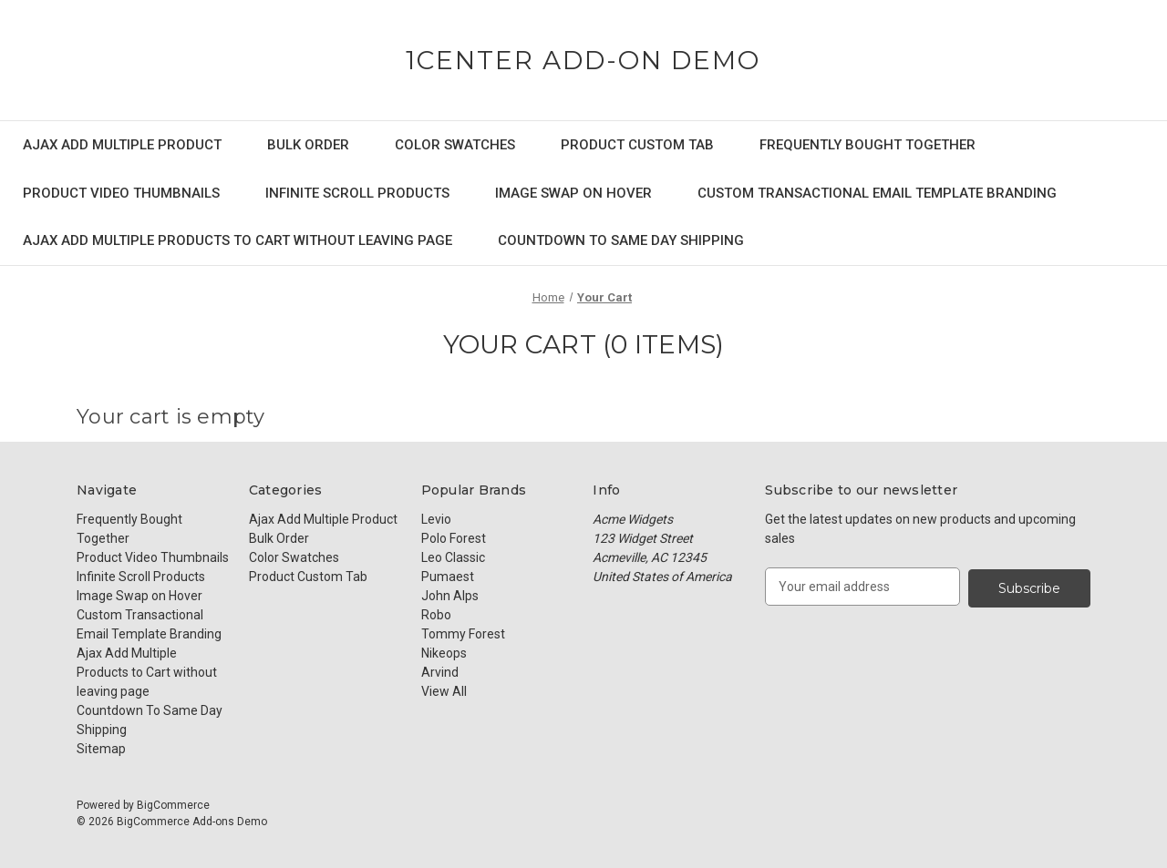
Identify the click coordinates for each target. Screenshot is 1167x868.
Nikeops (444, 653)
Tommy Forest (463, 634)
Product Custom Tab (637, 145)
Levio (436, 519)
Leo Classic (453, 557)
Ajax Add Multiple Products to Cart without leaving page (237, 240)
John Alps (450, 595)
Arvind (440, 672)
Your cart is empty (171, 416)
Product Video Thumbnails (121, 193)
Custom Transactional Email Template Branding (877, 193)
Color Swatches (455, 145)
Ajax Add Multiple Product (122, 145)
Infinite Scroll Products (357, 193)
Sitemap (101, 748)
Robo (436, 615)
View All (444, 691)
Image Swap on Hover (573, 193)
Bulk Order (308, 145)
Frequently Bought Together (867, 145)
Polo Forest (453, 538)
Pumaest (447, 576)
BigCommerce (173, 805)
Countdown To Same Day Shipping (621, 240)
